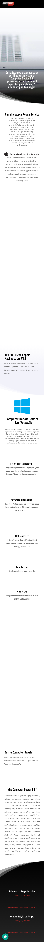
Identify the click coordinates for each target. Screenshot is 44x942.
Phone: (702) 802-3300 (21, 896)
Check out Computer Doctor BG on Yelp (22, 908)
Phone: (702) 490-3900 (21, 921)
